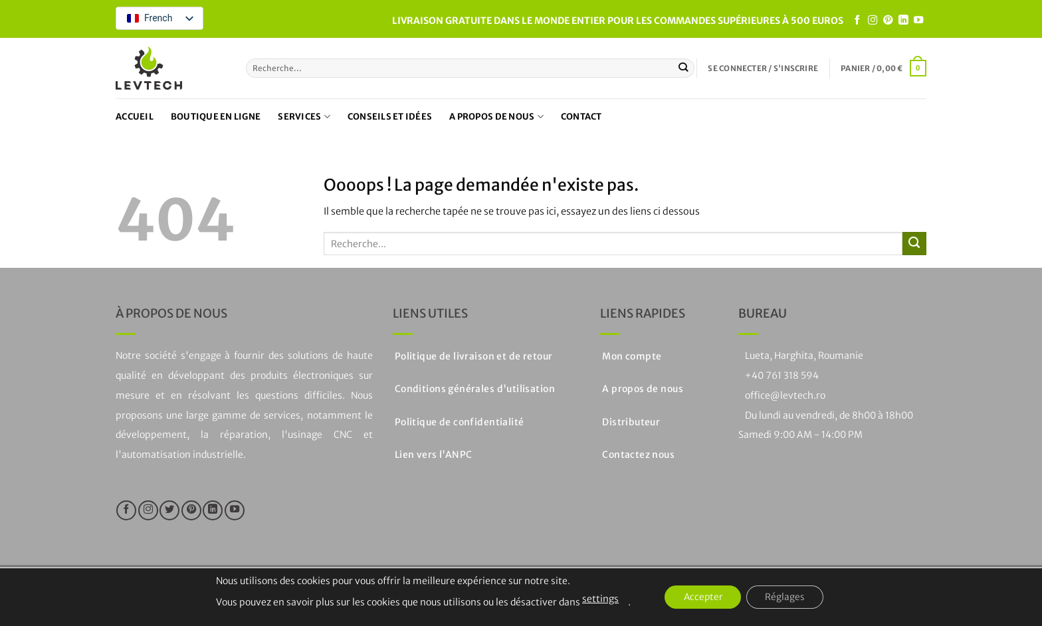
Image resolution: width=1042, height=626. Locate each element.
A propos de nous (496, 116)
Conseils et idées (390, 116)
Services (304, 116)
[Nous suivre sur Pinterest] (887, 20)
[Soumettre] (683, 68)
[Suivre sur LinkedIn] (903, 20)
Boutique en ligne (215, 116)
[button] (763, 68)
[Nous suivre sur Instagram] (872, 20)
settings (597, 599)
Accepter (701, 597)
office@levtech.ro (785, 395)
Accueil (135, 116)
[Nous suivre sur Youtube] (918, 20)
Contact (581, 116)
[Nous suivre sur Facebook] (857, 20)
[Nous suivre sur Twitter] (169, 510)
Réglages (787, 597)
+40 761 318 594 (782, 375)
